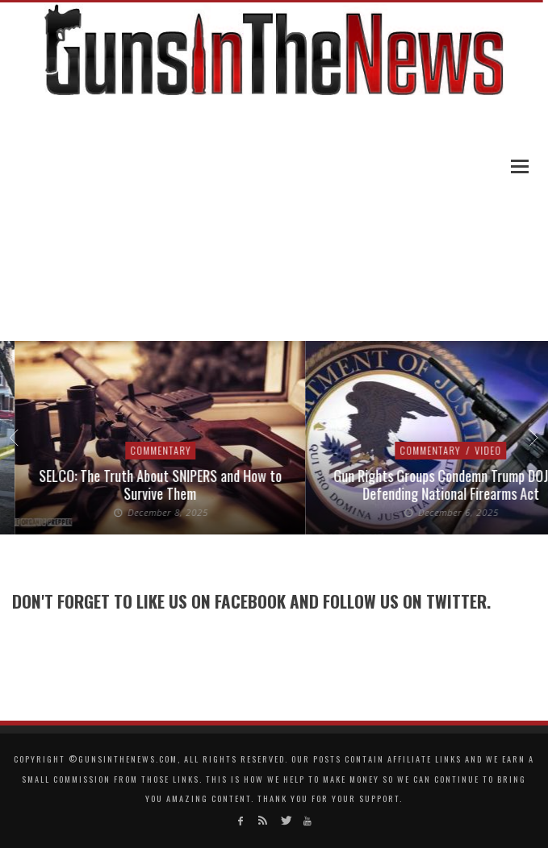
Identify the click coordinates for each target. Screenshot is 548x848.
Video (494, 450)
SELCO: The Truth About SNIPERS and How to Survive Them (165, 484)
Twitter (456, 600)
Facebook (250, 600)
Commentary (166, 450)
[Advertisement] (274, 220)
